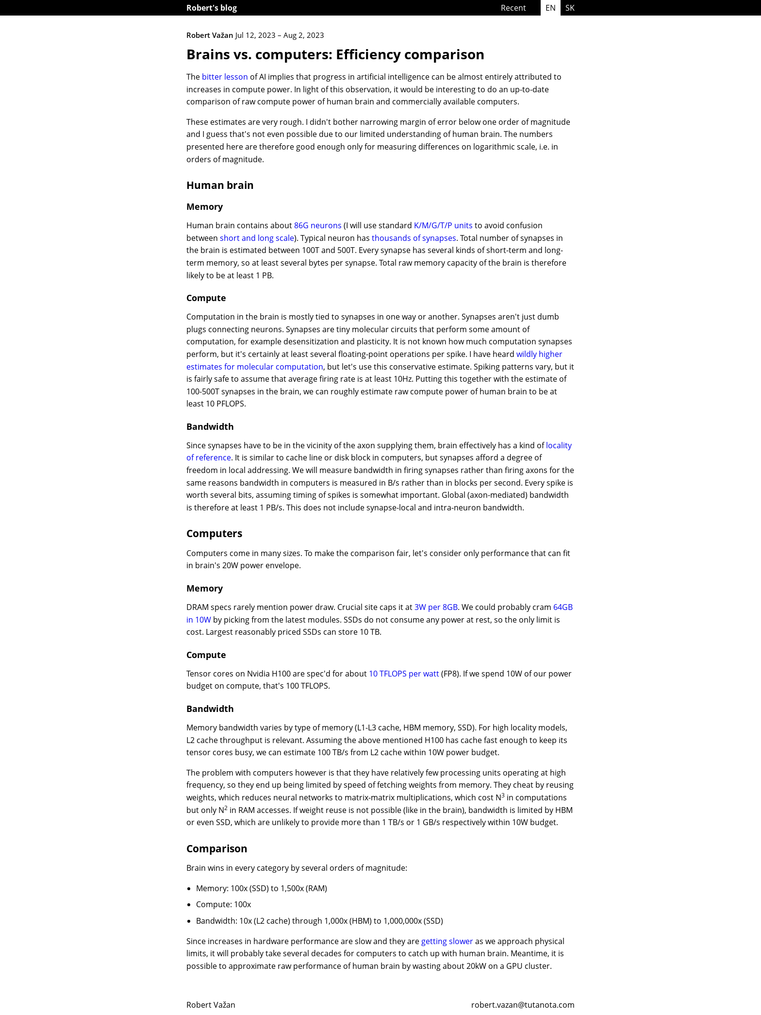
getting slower (447, 941)
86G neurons (318, 225)
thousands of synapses (414, 238)
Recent (513, 7)
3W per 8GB (436, 607)
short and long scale (257, 238)
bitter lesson (225, 76)
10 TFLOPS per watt (404, 673)
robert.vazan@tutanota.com (523, 1004)
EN (551, 7)
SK (570, 7)
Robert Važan (210, 1004)
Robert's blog (211, 7)
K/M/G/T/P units (443, 225)
